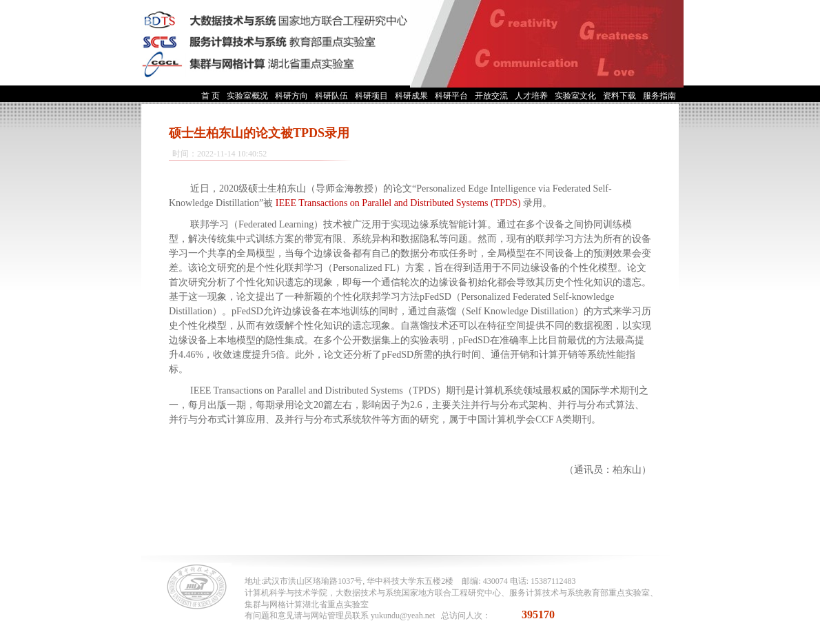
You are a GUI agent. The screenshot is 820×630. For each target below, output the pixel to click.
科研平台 (451, 96)
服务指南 (659, 96)
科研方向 (291, 96)
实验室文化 (575, 96)
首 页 (210, 96)
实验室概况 (247, 96)
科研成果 (411, 96)
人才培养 (531, 96)
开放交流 (491, 96)
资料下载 (619, 96)
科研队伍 (331, 96)
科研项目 (371, 96)
